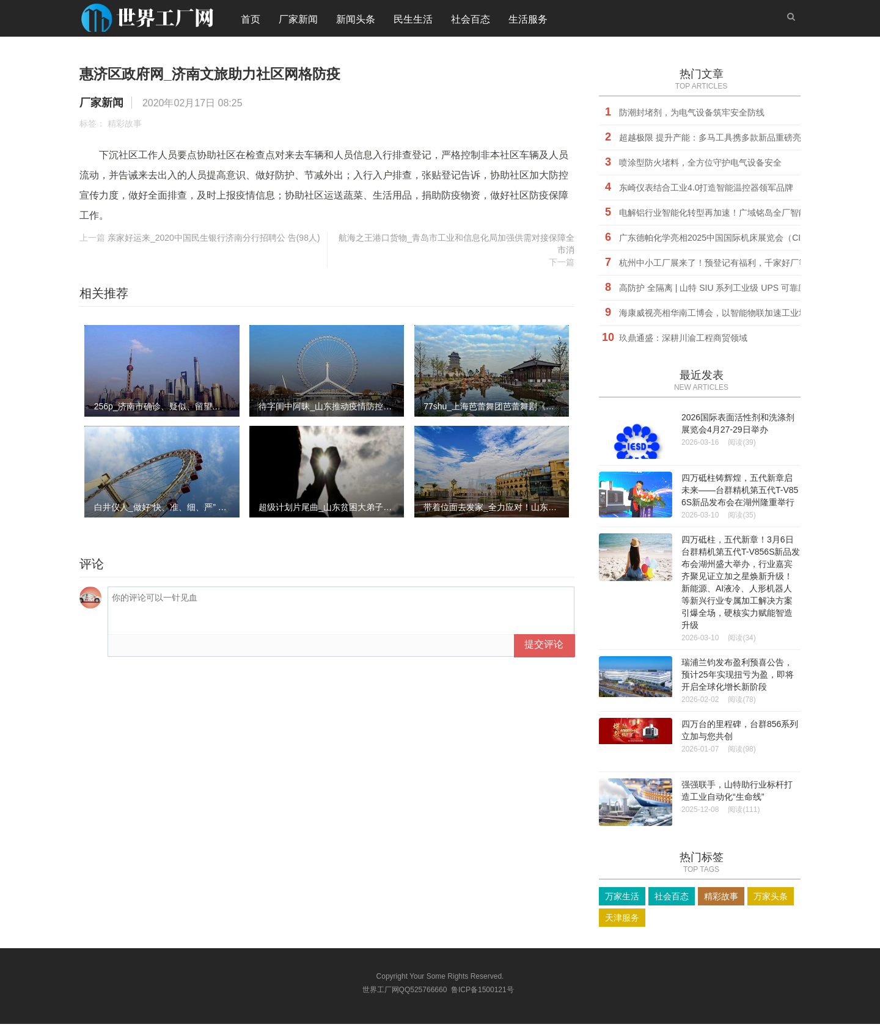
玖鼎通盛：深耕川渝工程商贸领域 (683, 341)
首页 (250, 21)
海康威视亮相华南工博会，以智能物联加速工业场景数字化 (730, 316)
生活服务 (528, 21)
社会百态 (470, 21)
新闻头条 (355, 21)
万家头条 (771, 899)
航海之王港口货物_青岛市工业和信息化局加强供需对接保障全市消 (456, 247)
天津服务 (622, 921)
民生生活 (413, 21)
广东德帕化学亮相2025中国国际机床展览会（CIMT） (720, 241)
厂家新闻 (298, 21)
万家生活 (622, 899)
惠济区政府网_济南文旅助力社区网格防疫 (260, 75)
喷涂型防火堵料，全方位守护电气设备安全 (700, 165)
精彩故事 (125, 126)
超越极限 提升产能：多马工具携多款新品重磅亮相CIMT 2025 (735, 140)
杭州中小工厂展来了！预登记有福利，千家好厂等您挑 (721, 266)
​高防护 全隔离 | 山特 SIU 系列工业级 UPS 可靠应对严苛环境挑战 (743, 291)
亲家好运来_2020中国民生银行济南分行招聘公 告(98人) (214, 241)
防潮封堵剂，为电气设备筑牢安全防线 (692, 115)
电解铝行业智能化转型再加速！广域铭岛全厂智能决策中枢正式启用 (747, 216)
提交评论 (543, 647)
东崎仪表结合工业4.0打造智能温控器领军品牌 (706, 191)
